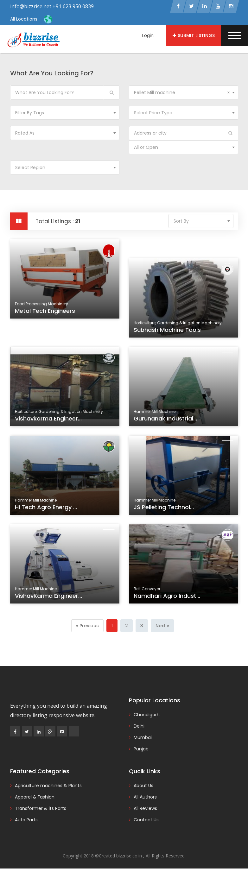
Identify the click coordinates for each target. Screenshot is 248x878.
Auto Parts (26, 821)
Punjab (141, 750)
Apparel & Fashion (34, 798)
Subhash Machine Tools (168, 332)
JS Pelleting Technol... (164, 509)
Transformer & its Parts (40, 809)
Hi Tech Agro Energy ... (46, 509)
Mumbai (143, 739)
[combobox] (183, 93)
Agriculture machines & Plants (48, 787)
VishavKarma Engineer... (49, 598)
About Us (143, 787)
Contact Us (146, 821)
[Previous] (87, 626)
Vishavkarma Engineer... (49, 421)
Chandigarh (147, 716)
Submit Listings (194, 35)
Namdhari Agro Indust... (168, 598)
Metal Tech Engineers (45, 313)
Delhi (139, 727)
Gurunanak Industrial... (166, 421)
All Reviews (145, 809)
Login (148, 35)
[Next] (162, 626)
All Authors (145, 798)
